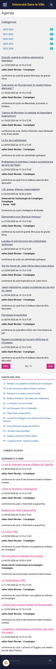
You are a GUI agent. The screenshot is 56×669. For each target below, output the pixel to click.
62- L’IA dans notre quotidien (16, 431)
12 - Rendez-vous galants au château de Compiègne (27, 383)
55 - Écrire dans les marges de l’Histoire (21, 426)
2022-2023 (28, 39)
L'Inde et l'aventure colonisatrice (19, 488)
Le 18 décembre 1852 (13, 580)
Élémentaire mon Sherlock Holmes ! (21, 216)
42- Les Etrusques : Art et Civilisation (20, 408)
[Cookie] (6, 663)
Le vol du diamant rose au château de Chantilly (27, 464)
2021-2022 (28, 34)
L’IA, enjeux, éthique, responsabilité (20, 189)
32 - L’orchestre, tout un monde (17, 403)
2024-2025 (28, 44)
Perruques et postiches (14, 314)
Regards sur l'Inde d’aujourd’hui (18, 510)
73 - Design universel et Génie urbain (20, 436)
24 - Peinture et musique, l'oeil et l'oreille (22, 393)
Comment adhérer (13, 450)
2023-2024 (28, 29)
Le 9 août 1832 (9, 531)
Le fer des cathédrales (13, 140)
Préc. (6, 366)
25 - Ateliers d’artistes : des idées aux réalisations (26, 398)
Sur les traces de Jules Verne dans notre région (27, 265)
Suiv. (50, 366)
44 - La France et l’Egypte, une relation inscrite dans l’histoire (27, 419)
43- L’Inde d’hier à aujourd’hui (16, 413)
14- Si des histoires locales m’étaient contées (24, 388)
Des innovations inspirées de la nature (22, 555)
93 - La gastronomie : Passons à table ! (21, 441)
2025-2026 (28, 48)
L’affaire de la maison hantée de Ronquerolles (27, 604)
